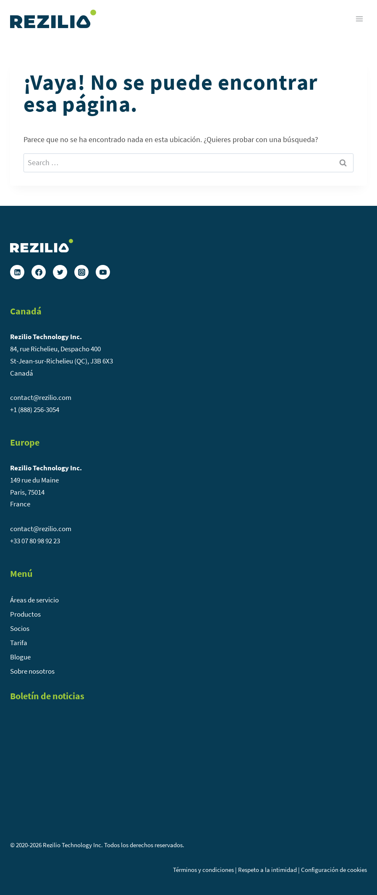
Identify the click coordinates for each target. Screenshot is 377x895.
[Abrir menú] (359, 18)
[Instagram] (81, 272)
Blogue (20, 657)
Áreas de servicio (34, 599)
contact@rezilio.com (40, 397)
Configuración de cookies (334, 870)
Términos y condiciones (203, 870)
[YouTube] (103, 272)
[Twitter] (60, 272)
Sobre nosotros (32, 671)
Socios (19, 628)
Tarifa (18, 642)
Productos (25, 614)
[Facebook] (38, 272)
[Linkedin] (17, 272)
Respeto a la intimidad (267, 870)
